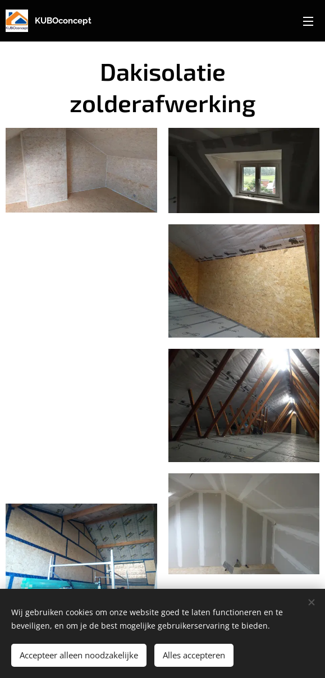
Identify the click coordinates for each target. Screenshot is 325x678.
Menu (308, 21)
